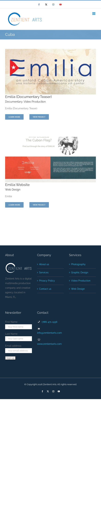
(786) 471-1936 (49, 322)
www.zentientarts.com (49, 344)
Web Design (12, 189)
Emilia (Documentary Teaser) (28, 97)
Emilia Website (17, 185)
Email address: (13, 345)
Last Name (11, 333)
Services (44, 272)
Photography (78, 264)
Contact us (45, 288)
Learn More (14, 117)
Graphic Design (79, 272)
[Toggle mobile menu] (94, 13)
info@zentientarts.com (49, 332)
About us (44, 264)
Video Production (35, 101)
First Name (11, 322)
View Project (39, 117)
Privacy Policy (47, 280)
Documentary (13, 101)
